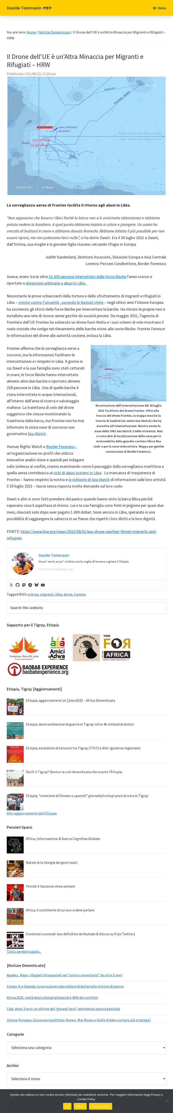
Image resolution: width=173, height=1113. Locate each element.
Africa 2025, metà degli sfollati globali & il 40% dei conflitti (52, 997)
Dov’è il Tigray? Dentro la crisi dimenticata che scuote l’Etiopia (74, 772)
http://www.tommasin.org (56, 569)
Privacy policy (100, 1106)
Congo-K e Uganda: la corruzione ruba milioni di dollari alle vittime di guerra (65, 986)
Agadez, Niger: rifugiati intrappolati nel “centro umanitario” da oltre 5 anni (64, 975)
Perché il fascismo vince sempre (50, 886)
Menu (162, 8)
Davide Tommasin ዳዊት (29, 8)
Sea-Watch (37, 433)
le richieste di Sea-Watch (89, 479)
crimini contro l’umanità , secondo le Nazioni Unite (60, 302)
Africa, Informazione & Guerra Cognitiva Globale (63, 838)
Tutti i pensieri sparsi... (24, 951)
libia (58, 594)
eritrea (33, 594)
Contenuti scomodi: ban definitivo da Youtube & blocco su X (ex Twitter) (80, 934)
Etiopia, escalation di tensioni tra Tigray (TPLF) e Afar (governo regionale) (83, 748)
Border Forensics (60, 446)
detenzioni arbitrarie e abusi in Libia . (56, 283)
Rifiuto (80, 1106)
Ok (67, 1106)
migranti (47, 594)
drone (68, 594)
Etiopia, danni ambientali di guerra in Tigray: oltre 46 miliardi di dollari (80, 724)
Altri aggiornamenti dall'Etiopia (32, 813)
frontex (80, 594)
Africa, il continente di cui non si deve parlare (60, 910)
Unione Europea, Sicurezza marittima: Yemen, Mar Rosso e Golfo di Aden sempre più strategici (79, 1020)
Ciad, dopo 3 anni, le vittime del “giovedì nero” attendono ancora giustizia (63, 1008)
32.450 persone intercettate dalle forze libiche (87, 276)
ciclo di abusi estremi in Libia (77, 472)
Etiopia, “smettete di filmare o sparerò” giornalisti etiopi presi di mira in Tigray (87, 795)
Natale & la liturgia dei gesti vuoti (51, 862)
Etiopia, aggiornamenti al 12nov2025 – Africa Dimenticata (70, 700)
